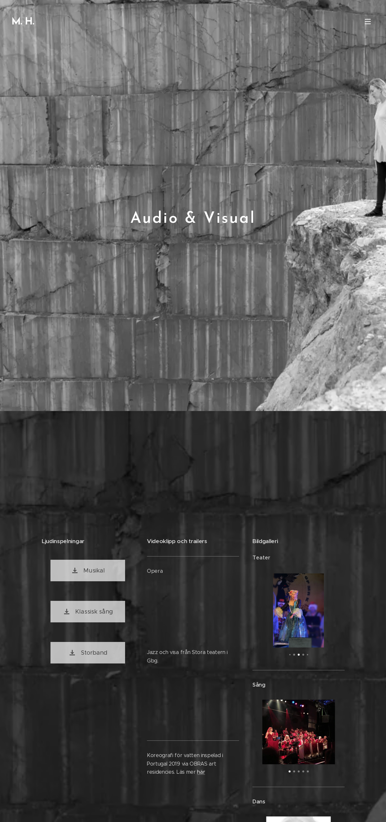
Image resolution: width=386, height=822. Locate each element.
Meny (368, 21)
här (201, 772)
